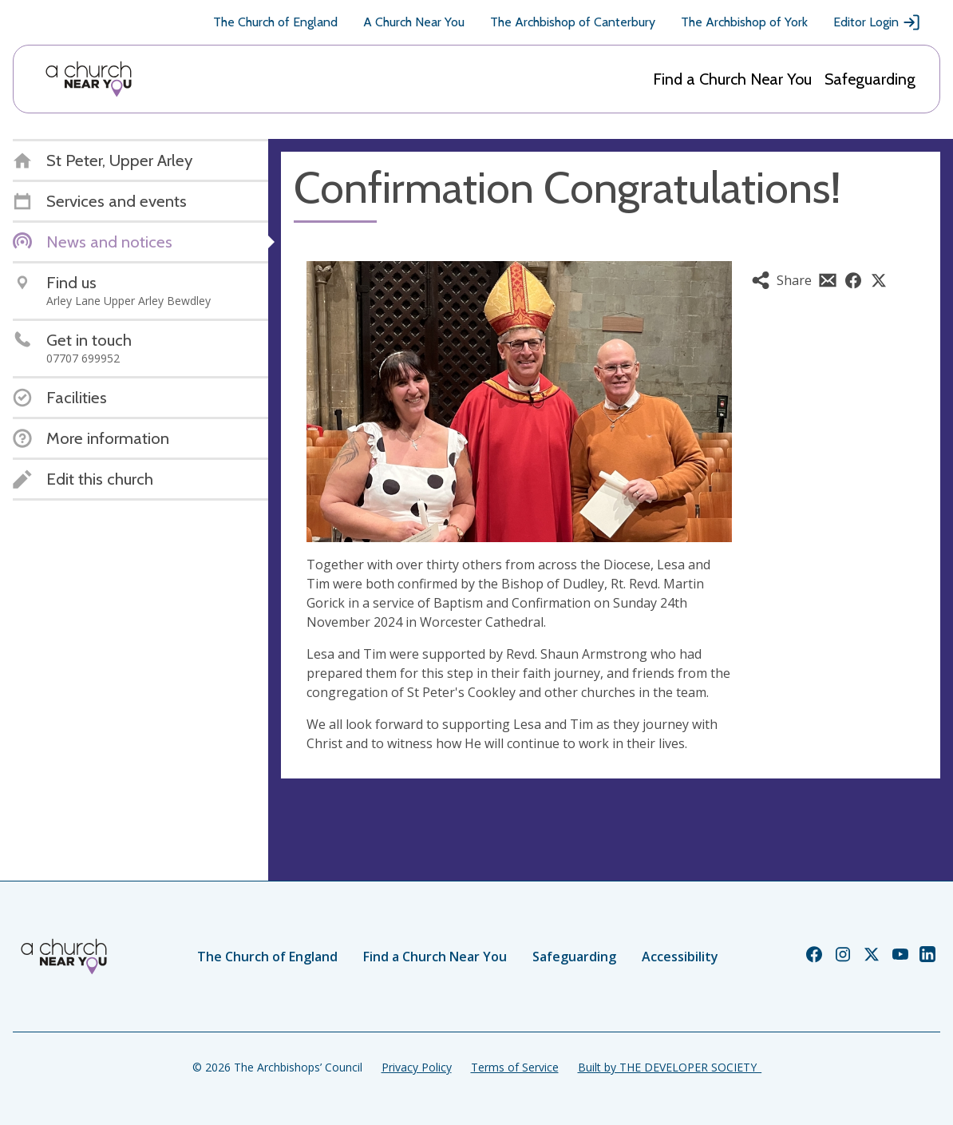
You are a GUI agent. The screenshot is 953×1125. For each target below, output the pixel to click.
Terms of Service (515, 1067)
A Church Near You (414, 22)
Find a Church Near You (732, 79)
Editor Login (877, 22)
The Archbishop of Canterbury (572, 22)
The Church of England (275, 22)
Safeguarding (869, 79)
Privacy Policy (417, 1067)
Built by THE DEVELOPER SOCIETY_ (669, 1067)
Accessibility (680, 956)
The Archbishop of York (744, 22)
